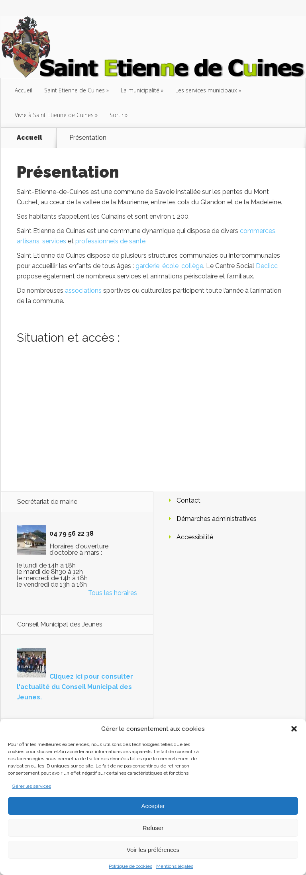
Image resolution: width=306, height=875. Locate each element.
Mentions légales (174, 866)
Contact (188, 500)
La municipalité (140, 90)
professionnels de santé (110, 241)
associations (83, 290)
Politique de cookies (130, 866)
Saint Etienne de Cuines (74, 90)
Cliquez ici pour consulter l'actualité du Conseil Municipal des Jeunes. (75, 687)
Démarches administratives (217, 519)
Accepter (153, 806)
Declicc (267, 266)
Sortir (117, 115)
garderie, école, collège (169, 266)
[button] (294, 729)
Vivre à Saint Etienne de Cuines (54, 115)
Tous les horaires (112, 593)
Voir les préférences (153, 849)
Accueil (23, 90)
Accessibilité (195, 537)
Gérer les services (31, 786)
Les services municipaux (206, 90)
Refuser (153, 827)
